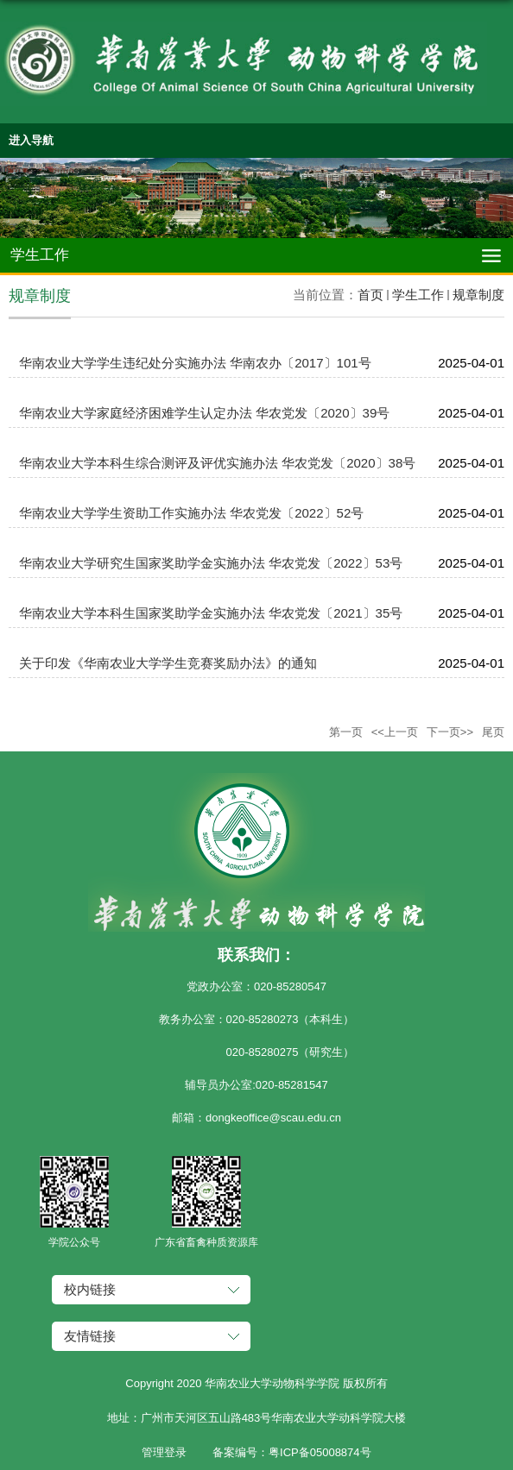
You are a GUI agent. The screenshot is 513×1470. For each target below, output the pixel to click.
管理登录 (164, 1452)
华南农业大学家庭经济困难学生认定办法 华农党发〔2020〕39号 (204, 412)
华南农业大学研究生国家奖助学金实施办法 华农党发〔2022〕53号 (210, 563)
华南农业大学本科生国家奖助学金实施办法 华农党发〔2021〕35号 (210, 613)
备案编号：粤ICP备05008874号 (291, 1452)
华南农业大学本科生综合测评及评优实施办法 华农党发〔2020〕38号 (217, 462)
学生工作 (418, 294)
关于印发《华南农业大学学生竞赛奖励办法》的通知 (168, 663)
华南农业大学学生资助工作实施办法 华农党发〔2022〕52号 (191, 513)
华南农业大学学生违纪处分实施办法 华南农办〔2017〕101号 (195, 362)
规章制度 (478, 294)
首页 (370, 294)
